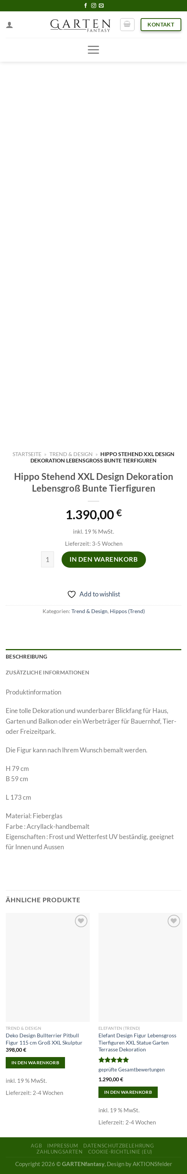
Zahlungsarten (59, 1152)
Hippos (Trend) (127, 611)
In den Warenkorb (104, 559)
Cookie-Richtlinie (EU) (120, 1152)
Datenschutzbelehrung (118, 1146)
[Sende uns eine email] (101, 6)
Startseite (27, 454)
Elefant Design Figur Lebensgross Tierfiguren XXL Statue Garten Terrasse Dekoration (137, 1042)
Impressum (62, 1146)
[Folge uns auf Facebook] (85, 6)
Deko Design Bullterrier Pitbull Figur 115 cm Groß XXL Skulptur (44, 1039)
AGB (36, 1146)
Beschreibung (26, 657)
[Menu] (93, 50)
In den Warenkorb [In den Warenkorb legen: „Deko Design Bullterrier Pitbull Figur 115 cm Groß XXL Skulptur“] (35, 1062)
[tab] (93, 657)
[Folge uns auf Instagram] (93, 6)
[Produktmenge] (47, 559)
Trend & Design (71, 454)
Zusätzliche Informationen (47, 673)
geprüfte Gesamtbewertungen (131, 1070)
